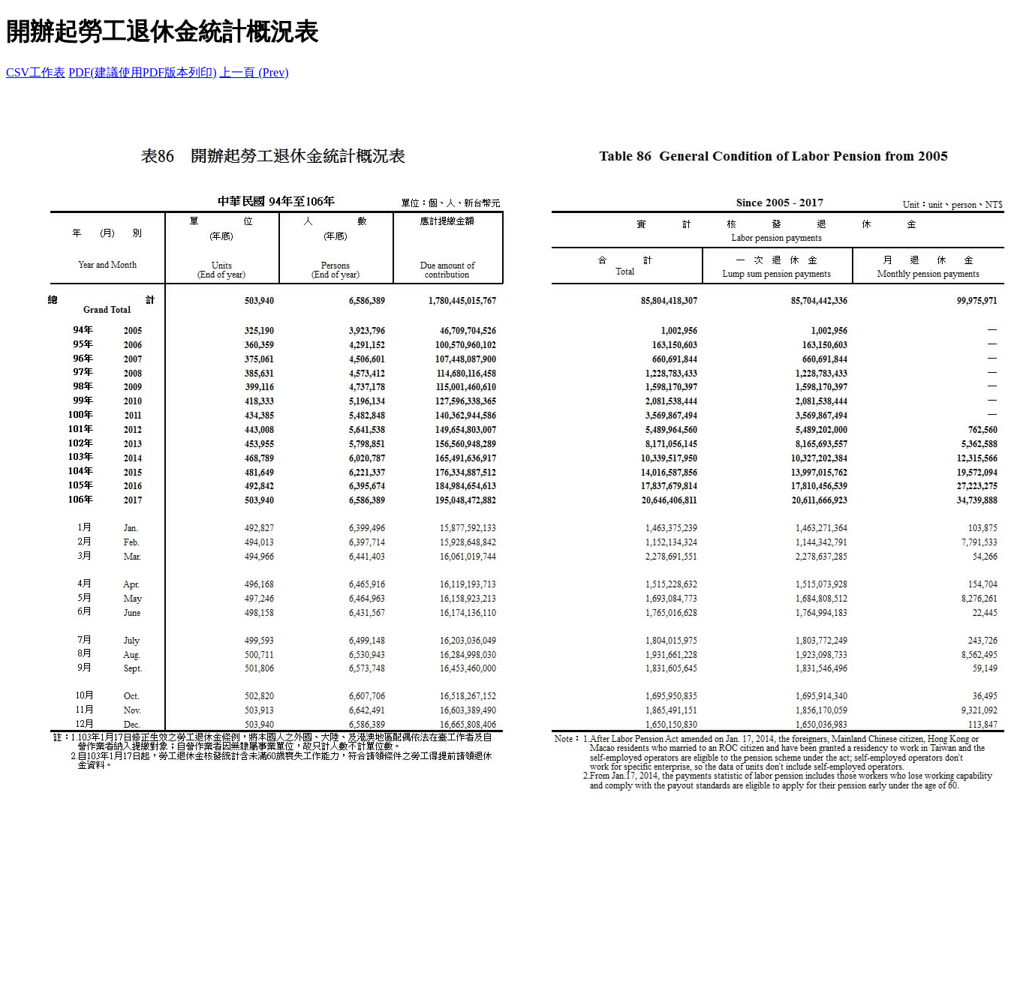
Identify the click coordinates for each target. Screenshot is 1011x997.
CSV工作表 (35, 72)
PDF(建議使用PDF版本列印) (142, 72)
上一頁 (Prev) (253, 72)
